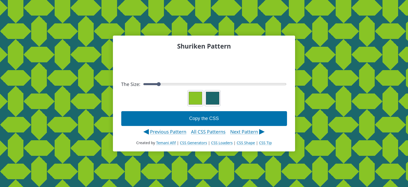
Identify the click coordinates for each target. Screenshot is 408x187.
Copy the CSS (204, 118)
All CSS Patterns (208, 132)
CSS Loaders (222, 142)
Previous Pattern (168, 132)
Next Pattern (244, 132)
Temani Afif (166, 142)
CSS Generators (193, 142)
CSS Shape (246, 142)
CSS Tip (265, 142)
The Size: (203, 84)
